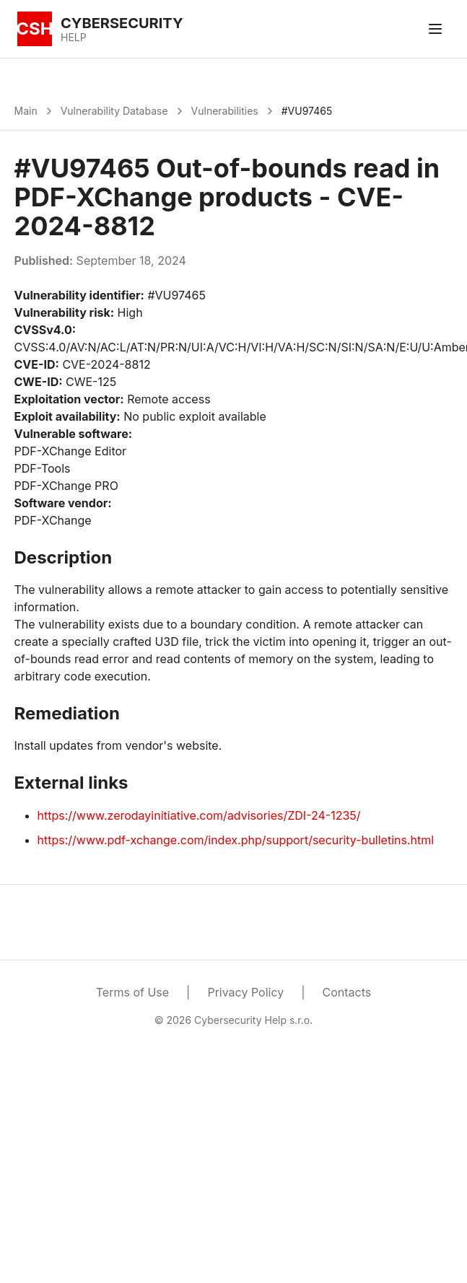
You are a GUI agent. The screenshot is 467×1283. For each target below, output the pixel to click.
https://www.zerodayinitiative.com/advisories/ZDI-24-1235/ (199, 815)
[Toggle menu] (435, 28)
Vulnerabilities (224, 111)
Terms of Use (132, 992)
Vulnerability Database (114, 111)
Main (26, 111)
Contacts (347, 992)
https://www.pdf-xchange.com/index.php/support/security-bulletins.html (236, 840)
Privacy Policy (245, 992)
